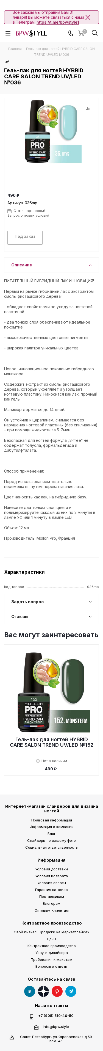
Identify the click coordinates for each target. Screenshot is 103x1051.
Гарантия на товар (51, 889)
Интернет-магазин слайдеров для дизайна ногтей (51, 808)
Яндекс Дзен (43, 991)
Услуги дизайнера (51, 952)
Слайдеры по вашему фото (51, 840)
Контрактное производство (51, 923)
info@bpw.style (56, 1026)
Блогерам (51, 903)
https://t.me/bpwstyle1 (58, 22)
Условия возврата (51, 876)
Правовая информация (51, 820)
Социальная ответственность (51, 847)
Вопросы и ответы (51, 966)
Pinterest (57, 991)
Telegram (70, 991)
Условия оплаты (51, 883)
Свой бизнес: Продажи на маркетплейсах (51, 932)
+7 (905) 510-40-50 (56, 1016)
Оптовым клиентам (52, 910)
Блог (52, 833)
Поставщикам (51, 896)
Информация (51, 860)
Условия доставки (51, 869)
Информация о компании (52, 826)
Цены (51, 939)
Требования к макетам (51, 959)
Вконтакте (29, 991)
